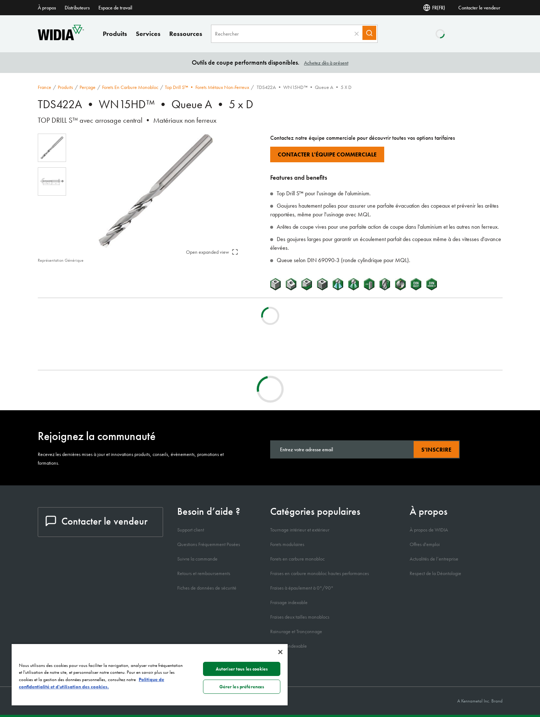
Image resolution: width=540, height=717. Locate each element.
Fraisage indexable (289, 602)
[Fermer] (280, 652)
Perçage (88, 87)
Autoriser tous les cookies (242, 669)
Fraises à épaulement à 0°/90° (301, 587)
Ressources (185, 33)
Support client (190, 529)
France (44, 87)
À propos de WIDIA (429, 529)
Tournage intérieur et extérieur (299, 529)
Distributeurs (77, 7)
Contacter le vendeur (479, 7)
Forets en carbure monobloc (130, 87)
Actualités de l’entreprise (434, 558)
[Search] (372, 33)
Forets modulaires (287, 544)
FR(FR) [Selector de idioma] (434, 7)
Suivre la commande (197, 558)
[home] (61, 38)
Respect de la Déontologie (435, 573)
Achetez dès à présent (326, 63)
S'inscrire (436, 449)
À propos (47, 7)
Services (148, 33)
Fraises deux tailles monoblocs (299, 617)
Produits (115, 33)
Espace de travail (115, 7)
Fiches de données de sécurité (206, 587)
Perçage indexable (288, 646)
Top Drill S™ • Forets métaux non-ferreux (207, 87)
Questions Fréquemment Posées (208, 544)
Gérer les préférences (241, 687)
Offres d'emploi (425, 544)
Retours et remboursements (203, 573)
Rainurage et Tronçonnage (296, 631)
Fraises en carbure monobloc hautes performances (319, 573)
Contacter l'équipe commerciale (327, 154)
